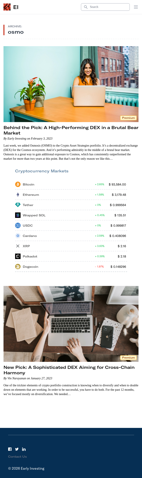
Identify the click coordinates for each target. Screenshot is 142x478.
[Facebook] (10, 449)
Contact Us (17, 457)
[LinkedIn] (24, 449)
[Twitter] (17, 449)
